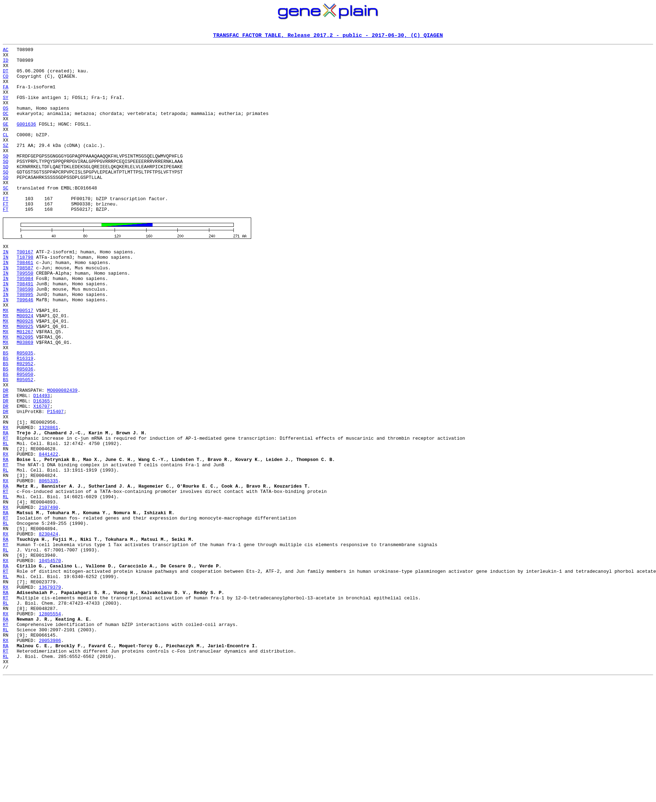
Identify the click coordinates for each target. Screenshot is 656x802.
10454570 (50, 660)
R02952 (25, 424)
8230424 (48, 628)
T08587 (25, 309)
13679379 (50, 692)
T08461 (25, 302)
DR (6, 455)
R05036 (25, 430)
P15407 (55, 481)
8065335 (48, 564)
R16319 (25, 417)
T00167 (25, 289)
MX (6, 360)
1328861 (48, 500)
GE (6, 140)
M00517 (25, 360)
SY (6, 108)
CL (6, 153)
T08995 (25, 340)
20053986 (50, 756)
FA (6, 96)
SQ (6, 179)
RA (6, 507)
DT (6, 76)
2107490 (48, 596)
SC (6, 217)
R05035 (25, 411)
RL (6, 519)
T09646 (25, 347)
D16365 (41, 468)
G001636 (26, 140)
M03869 (25, 398)
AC (6, 51)
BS (6, 411)
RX (6, 500)
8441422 (48, 532)
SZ (6, 166)
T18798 (25, 296)
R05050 (25, 436)
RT (6, 513)
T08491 (25, 328)
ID (6, 64)
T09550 (25, 315)
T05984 (25, 321)
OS (6, 121)
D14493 (41, 462)
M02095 (25, 392)
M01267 (25, 385)
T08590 (25, 334)
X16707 (41, 475)
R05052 (25, 443)
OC (6, 128)
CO (6, 83)
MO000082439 (62, 455)
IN (6, 289)
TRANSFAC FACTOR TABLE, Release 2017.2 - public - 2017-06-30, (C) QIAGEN (328, 35)
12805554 (50, 724)
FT (6, 230)
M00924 (25, 366)
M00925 (25, 379)
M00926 (25, 372)
